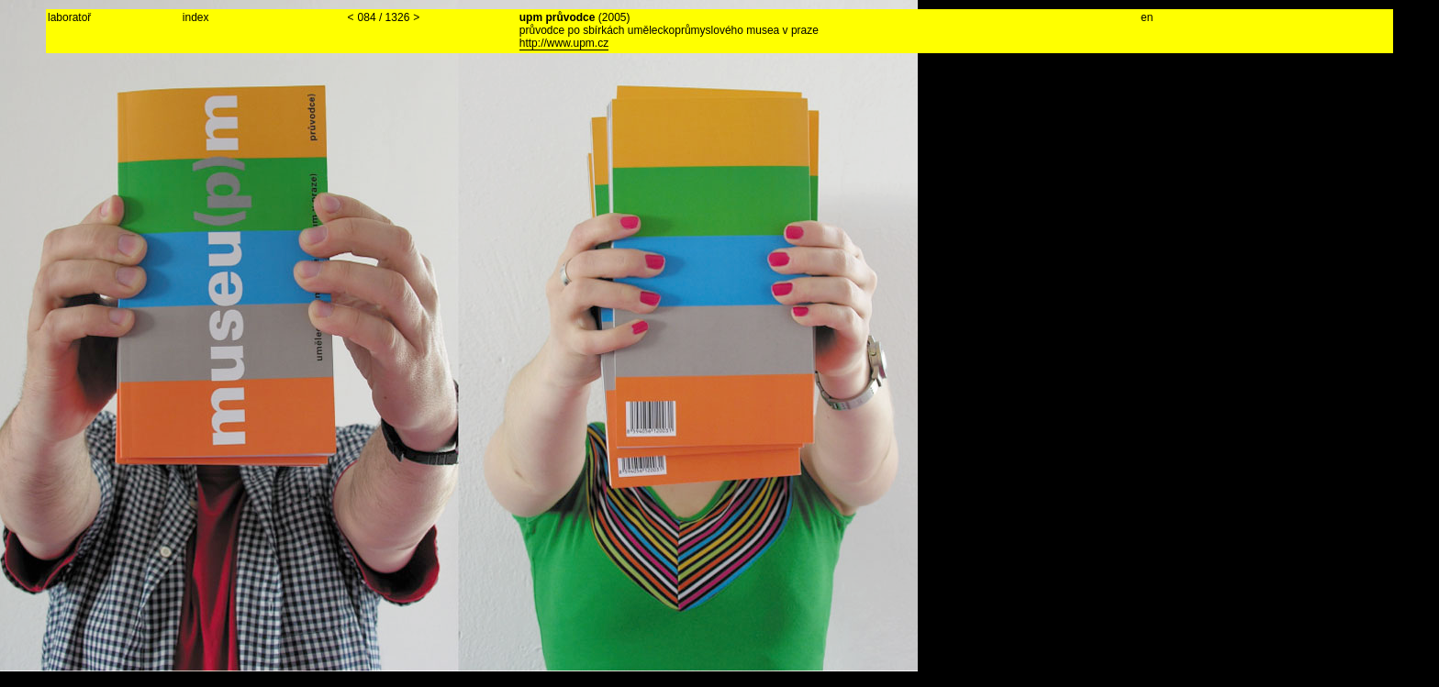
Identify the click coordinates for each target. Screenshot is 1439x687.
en (1147, 17)
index (196, 17)
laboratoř (69, 17)
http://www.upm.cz (563, 43)
